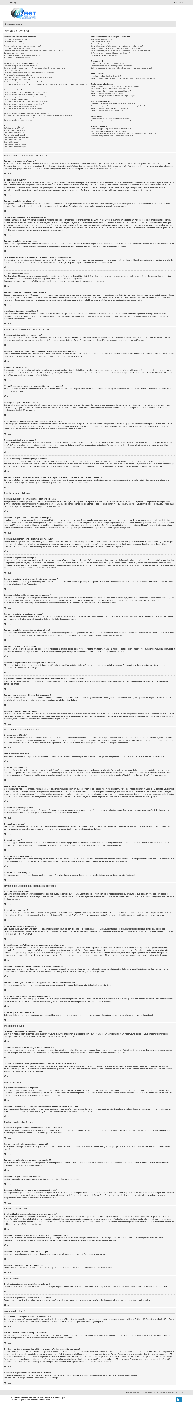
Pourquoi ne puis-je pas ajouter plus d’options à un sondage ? (27, 101)
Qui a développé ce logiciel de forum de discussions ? (111, 129)
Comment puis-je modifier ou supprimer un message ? (24, 94)
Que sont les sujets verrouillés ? (16, 144)
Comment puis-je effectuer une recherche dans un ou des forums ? (115, 86)
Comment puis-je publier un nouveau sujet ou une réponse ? (26, 92)
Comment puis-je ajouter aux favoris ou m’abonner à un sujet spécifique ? (118, 106)
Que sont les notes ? (11, 142)
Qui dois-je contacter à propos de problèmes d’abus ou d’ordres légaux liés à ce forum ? (123, 133)
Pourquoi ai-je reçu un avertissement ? (18, 111)
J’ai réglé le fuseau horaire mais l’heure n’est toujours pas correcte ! (29, 73)
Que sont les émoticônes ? (14, 133)
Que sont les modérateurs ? (101, 41)
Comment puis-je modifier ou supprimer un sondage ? (24, 104)
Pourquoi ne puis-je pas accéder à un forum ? (21, 106)
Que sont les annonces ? (13, 140)
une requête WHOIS (57, 1354)
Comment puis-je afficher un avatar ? (17, 80)
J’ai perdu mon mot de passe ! (15, 53)
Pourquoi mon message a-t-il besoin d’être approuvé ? (24, 118)
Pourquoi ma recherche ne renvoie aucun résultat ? (110, 88)
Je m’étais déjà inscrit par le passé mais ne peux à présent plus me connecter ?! (33, 51)
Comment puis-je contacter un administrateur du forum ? (112, 136)
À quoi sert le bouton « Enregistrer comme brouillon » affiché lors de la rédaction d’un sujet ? (38, 115)
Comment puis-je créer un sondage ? (17, 99)
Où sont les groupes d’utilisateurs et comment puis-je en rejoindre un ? (117, 46)
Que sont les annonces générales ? (17, 137)
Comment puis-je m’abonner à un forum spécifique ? (110, 108)
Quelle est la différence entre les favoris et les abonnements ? (113, 103)
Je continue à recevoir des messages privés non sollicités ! (112, 66)
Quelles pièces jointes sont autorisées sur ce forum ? (110, 118)
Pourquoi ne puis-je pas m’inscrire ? (17, 44)
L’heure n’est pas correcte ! (14, 70)
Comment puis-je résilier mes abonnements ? (107, 110)
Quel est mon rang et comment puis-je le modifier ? (23, 82)
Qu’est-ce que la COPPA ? (14, 41)
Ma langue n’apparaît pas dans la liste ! (18, 75)
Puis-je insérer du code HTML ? (15, 130)
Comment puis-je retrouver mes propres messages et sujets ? (113, 96)
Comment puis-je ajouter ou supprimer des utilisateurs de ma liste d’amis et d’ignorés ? (123, 78)
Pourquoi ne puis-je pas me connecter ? (18, 48)
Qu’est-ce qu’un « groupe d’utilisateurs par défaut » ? (110, 53)
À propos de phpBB (83, 1322)
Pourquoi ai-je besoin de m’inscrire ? (17, 39)
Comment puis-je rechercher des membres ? (107, 93)
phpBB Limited (68, 1319)
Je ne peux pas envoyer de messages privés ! (108, 63)
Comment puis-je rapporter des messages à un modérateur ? (26, 113)
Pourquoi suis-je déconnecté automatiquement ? (22, 55)
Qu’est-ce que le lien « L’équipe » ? (104, 55)
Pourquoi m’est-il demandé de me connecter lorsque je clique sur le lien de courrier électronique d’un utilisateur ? (45, 84)
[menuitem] (13, 3)
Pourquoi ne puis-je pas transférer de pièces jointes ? (23, 108)
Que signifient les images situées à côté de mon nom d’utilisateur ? (28, 77)
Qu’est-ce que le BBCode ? (14, 128)
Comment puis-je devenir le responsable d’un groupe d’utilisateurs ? (116, 48)
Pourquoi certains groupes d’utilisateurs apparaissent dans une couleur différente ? (121, 51)
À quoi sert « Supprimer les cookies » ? (18, 58)
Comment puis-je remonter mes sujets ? (18, 120)
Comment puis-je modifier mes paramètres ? (20, 66)
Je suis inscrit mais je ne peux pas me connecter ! (22, 46)
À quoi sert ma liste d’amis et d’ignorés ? (106, 76)
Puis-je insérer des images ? (14, 135)
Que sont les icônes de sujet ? (15, 147)
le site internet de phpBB (14, 410)
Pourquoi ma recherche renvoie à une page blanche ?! (111, 91)
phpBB (23, 1400)
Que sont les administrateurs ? (102, 39)
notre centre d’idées (145, 1335)
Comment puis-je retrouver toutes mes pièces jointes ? (111, 121)
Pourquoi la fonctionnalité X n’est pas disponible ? (109, 131)
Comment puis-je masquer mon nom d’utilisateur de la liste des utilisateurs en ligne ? (35, 68)
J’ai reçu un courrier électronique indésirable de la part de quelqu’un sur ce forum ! (121, 68)
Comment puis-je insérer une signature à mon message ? (25, 97)
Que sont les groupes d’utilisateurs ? (104, 44)
